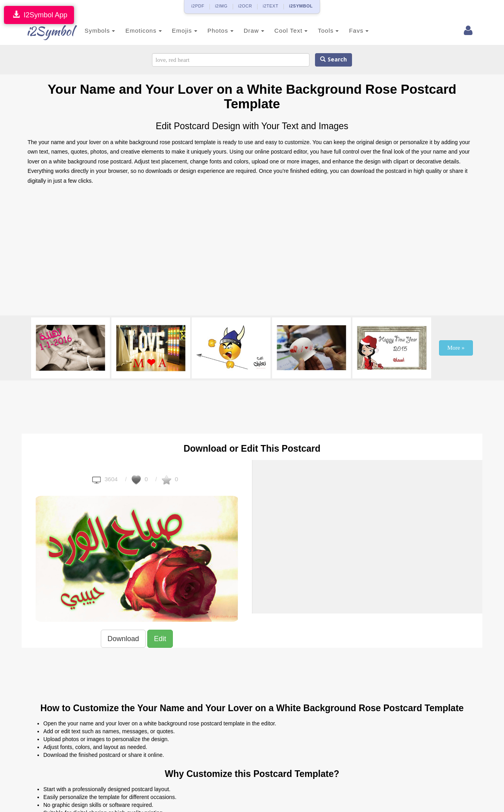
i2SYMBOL (301, 6)
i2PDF (197, 6)
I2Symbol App (39, 15)
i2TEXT (270, 6)
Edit (160, 639)
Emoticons (135, 30)
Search (333, 59)
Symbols (91, 30)
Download (123, 639)
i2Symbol (43, 31)
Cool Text (282, 30)
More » (456, 348)
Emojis (176, 30)
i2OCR (245, 6)
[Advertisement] (252, 252)
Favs (350, 30)
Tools (319, 30)
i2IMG (221, 6)
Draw (245, 30)
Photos (212, 30)
